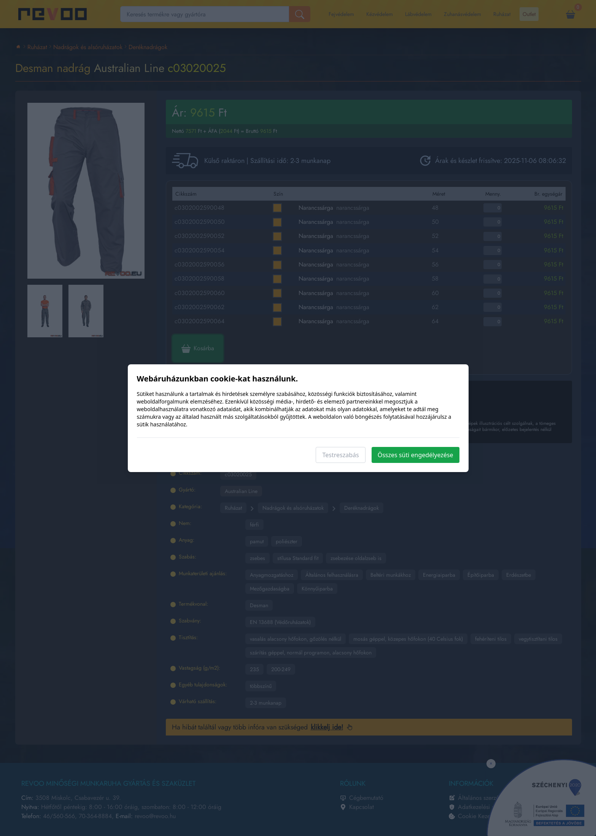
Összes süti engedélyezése (415, 455)
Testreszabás (340, 455)
